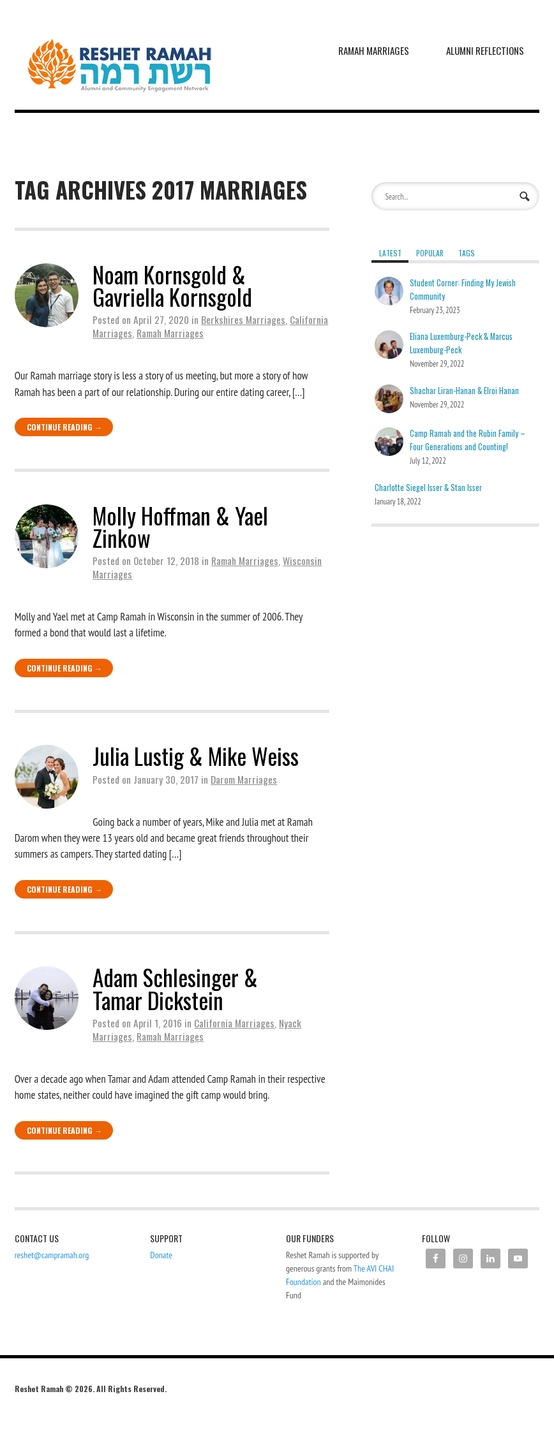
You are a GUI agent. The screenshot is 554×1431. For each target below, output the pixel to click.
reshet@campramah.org (52, 1255)
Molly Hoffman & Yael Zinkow (180, 526)
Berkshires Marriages (243, 319)
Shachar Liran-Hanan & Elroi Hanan (464, 391)
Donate (161, 1255)
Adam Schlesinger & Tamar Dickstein (175, 988)
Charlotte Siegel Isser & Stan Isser (428, 487)
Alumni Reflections (485, 50)
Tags (466, 252)
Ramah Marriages (373, 50)
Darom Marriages (244, 779)
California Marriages (234, 1023)
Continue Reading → (64, 427)
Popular (430, 252)
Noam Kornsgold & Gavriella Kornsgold (172, 285)
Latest (390, 252)
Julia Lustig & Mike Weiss (196, 755)
